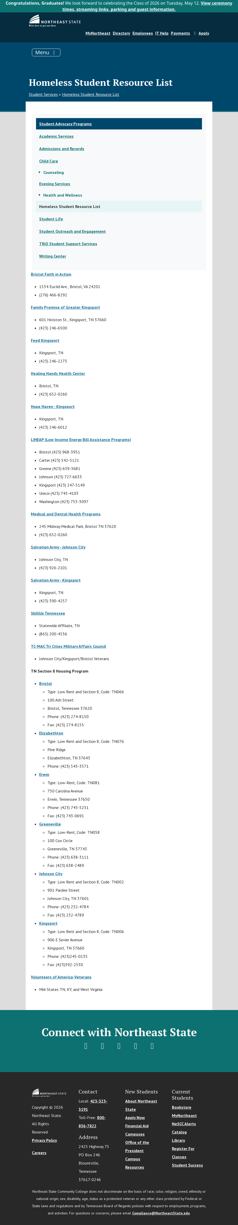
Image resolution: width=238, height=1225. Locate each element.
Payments (180, 33)
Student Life (51, 218)
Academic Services (56, 136)
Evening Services (54, 183)
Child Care (48, 161)
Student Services (43, 94)
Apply (200, 33)
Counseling (53, 172)
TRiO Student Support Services (68, 243)
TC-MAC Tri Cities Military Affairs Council (68, 646)
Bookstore (181, 1107)
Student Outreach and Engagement (72, 231)
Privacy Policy (44, 1140)
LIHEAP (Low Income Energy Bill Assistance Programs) (81, 439)
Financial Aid (137, 1125)
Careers (39, 1152)
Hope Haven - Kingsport (53, 406)
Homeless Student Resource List (90, 94)
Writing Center (52, 256)
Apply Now (135, 1117)
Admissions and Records (61, 148)
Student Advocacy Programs (65, 123)
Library (178, 1140)
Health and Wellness (62, 195)
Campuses (135, 1134)
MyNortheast (98, 33)
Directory (121, 33)
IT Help (162, 33)
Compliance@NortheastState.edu (161, 1213)
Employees (142, 33)
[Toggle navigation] (46, 52)
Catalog (179, 1132)
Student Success (187, 1165)
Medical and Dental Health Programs (66, 514)
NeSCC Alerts (184, 1123)
